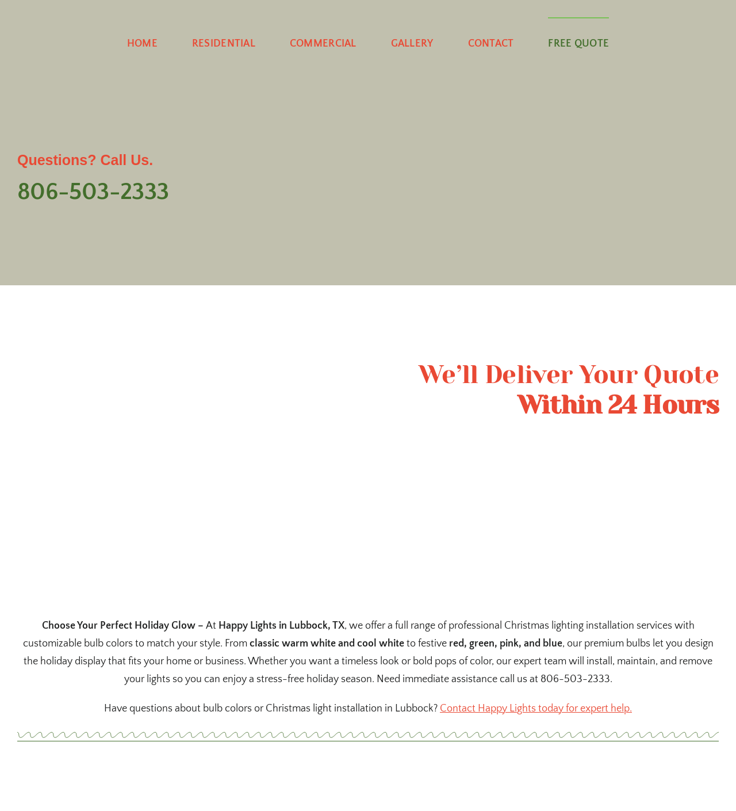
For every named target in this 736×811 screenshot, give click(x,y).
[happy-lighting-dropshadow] (368, 75)
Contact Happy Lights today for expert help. (536, 708)
